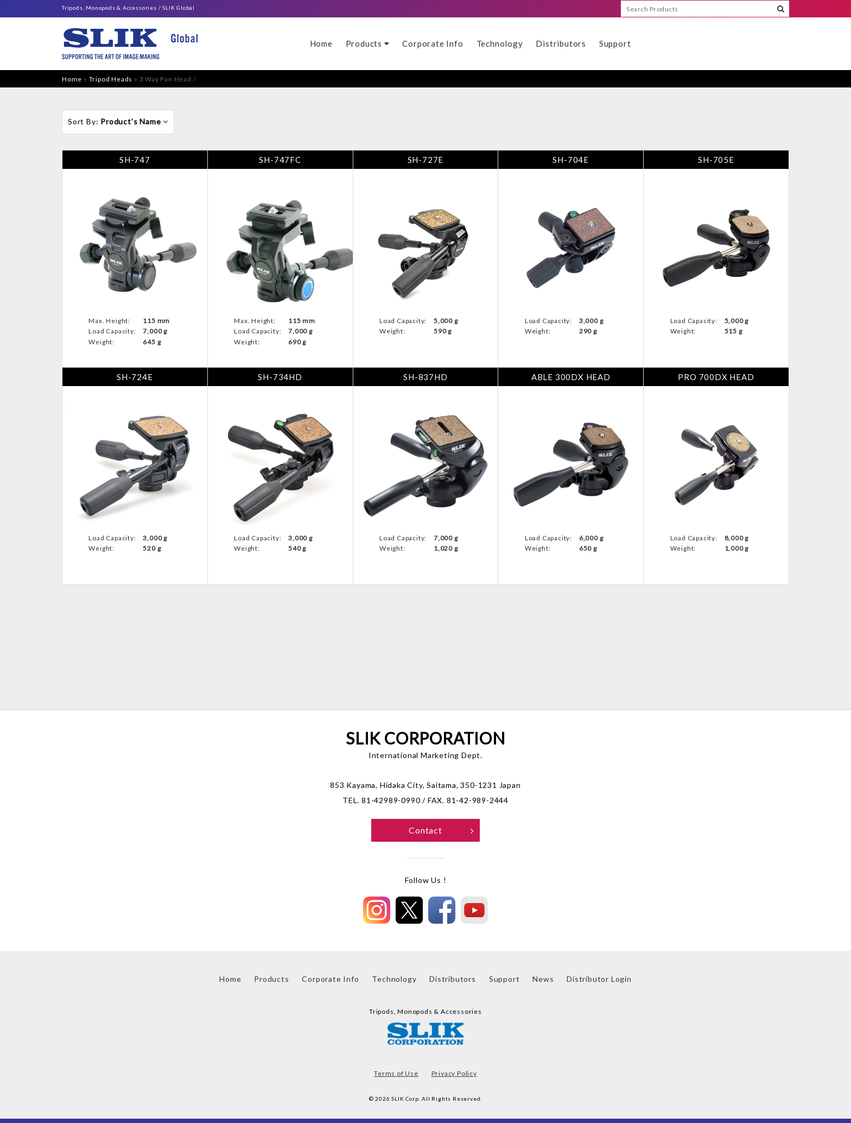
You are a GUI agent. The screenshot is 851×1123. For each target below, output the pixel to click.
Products (368, 43)
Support (615, 43)
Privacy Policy (454, 1073)
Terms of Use (396, 1073)
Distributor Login (599, 978)
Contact (441, 830)
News (543, 978)
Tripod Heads (111, 79)
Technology (500, 43)
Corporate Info (432, 43)
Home (321, 43)
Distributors (561, 43)
